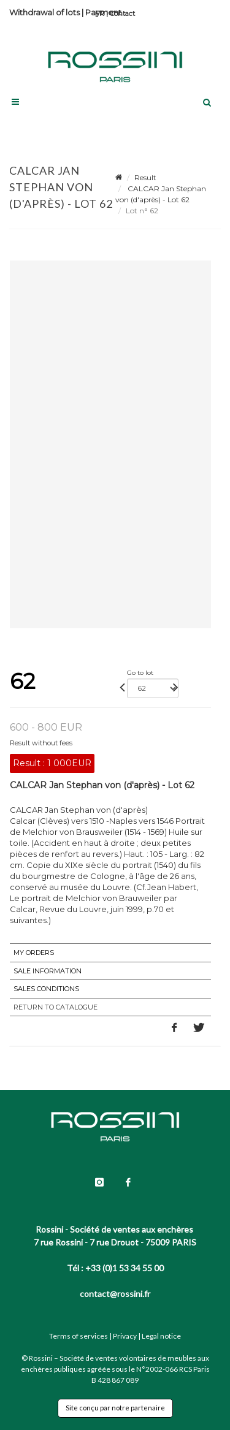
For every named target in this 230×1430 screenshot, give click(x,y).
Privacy (125, 1336)
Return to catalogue (55, 1007)
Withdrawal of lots (44, 12)
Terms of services (78, 1336)
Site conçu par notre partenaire (115, 1408)
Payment (103, 12)
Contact (122, 13)
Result (145, 177)
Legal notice (161, 1336)
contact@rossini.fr (115, 1293)
